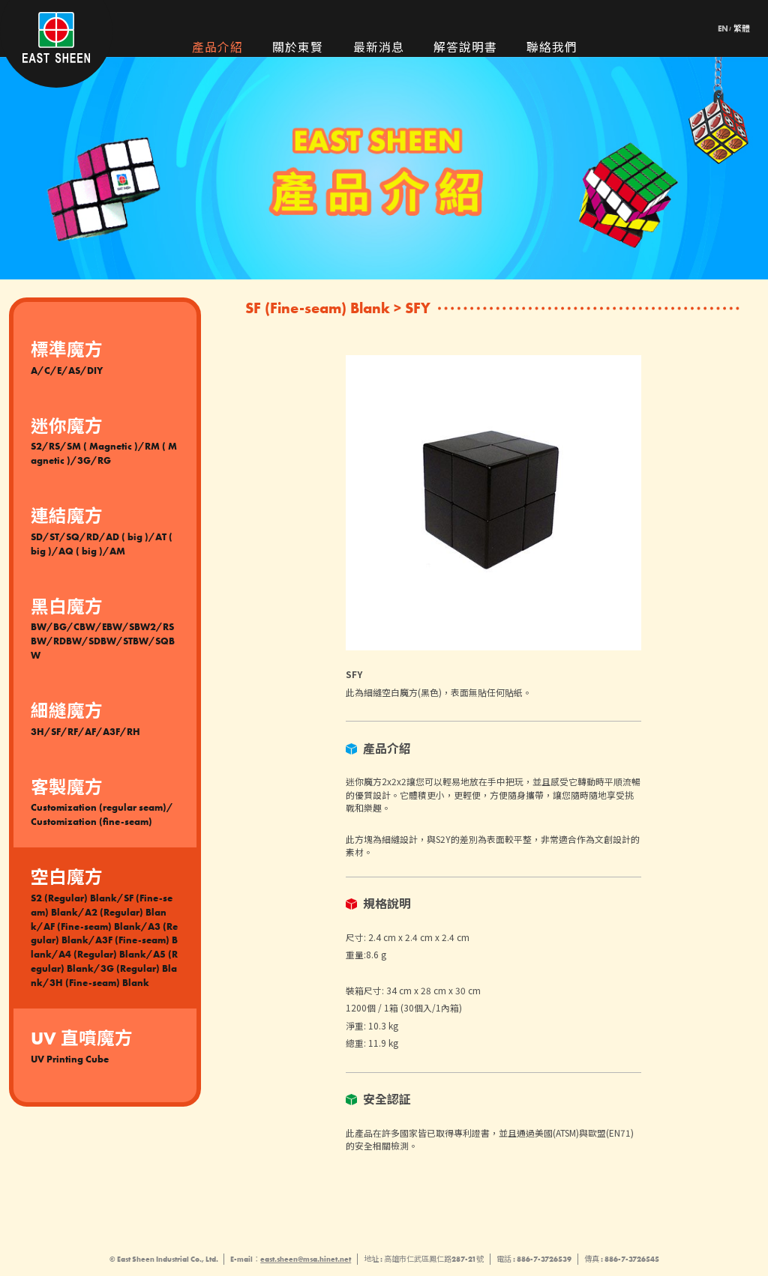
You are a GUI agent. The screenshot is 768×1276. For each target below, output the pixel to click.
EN (723, 29)
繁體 (742, 29)
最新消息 (378, 49)
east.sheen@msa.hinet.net (305, 1259)
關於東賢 (297, 49)
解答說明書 (465, 49)
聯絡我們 (552, 49)
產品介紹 (217, 49)
